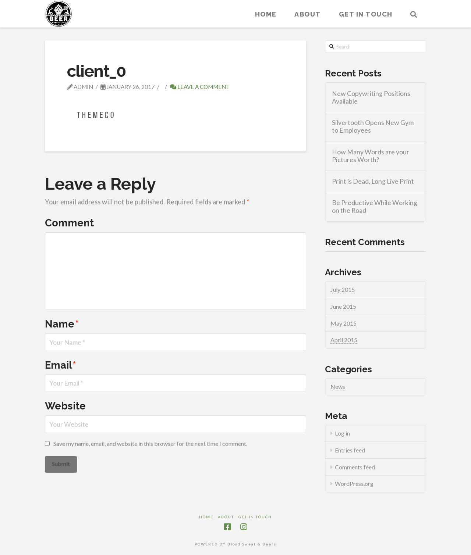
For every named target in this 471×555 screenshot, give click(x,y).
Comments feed (355, 466)
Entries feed (350, 450)
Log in (342, 433)
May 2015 (343, 323)
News (337, 386)
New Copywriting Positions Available (371, 97)
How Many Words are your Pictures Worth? (370, 156)
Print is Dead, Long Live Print (373, 181)
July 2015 (342, 289)
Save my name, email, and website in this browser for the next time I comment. (150, 443)
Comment (69, 223)
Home (206, 517)
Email (60, 365)
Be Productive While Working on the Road (374, 206)
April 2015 (343, 339)
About (226, 517)
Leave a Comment (200, 86)
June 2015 (343, 306)
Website (65, 406)
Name (62, 324)
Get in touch (255, 517)
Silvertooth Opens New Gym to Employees (373, 126)
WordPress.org (354, 483)
